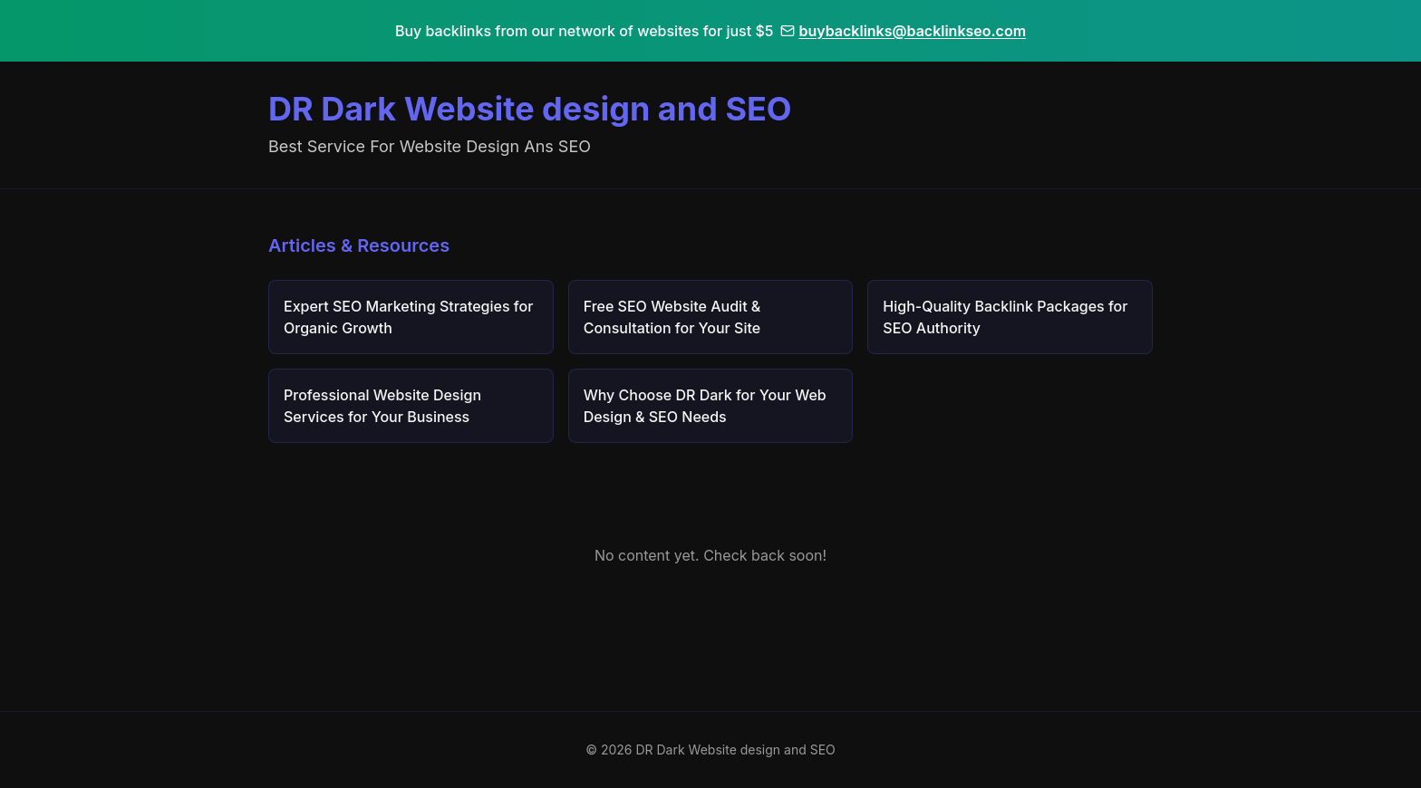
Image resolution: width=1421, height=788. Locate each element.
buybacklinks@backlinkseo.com (903, 31)
